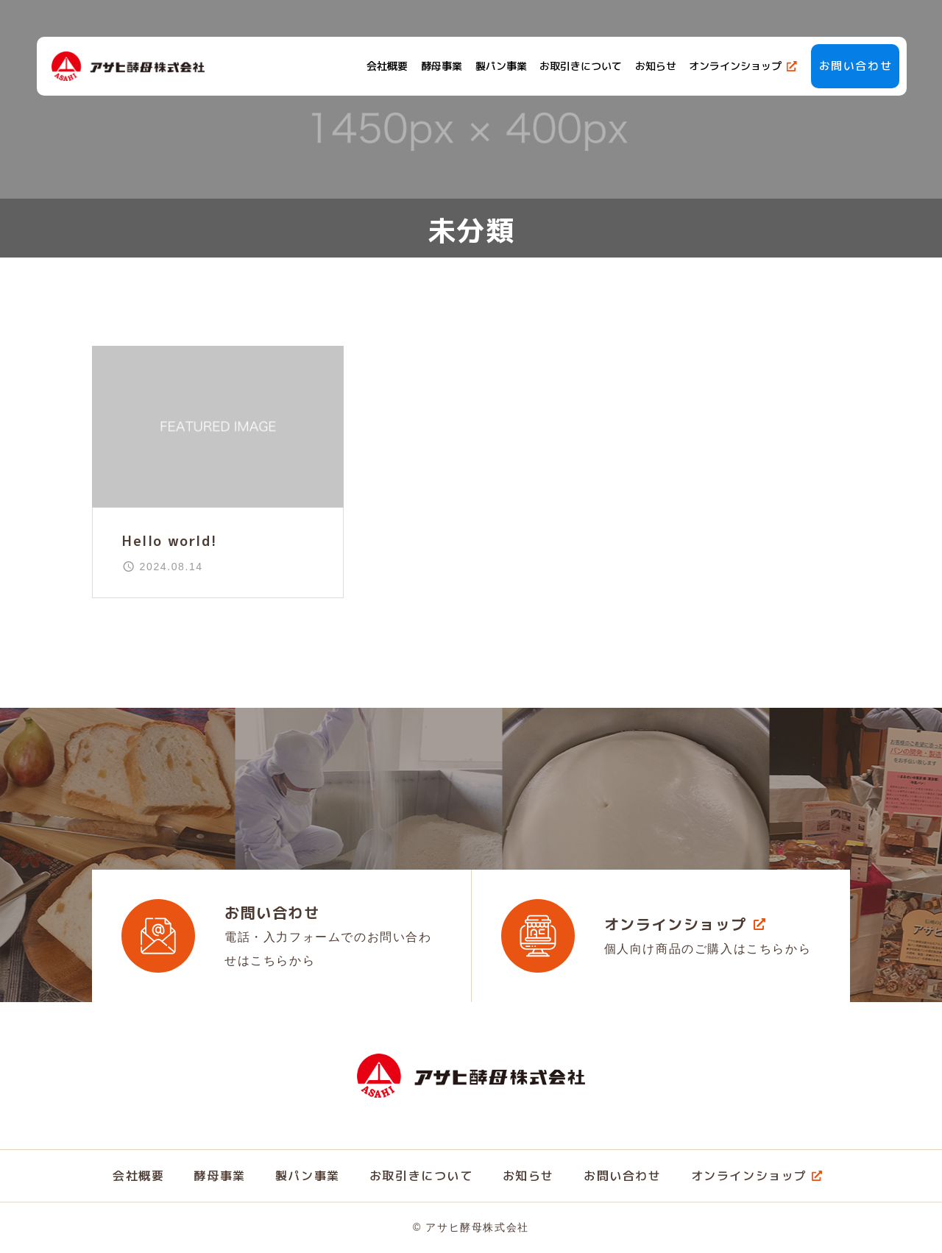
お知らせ (653, 66)
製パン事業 (499, 66)
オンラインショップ (733, 66)
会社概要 (385, 66)
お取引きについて (579, 66)
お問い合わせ (853, 66)
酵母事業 (440, 66)
